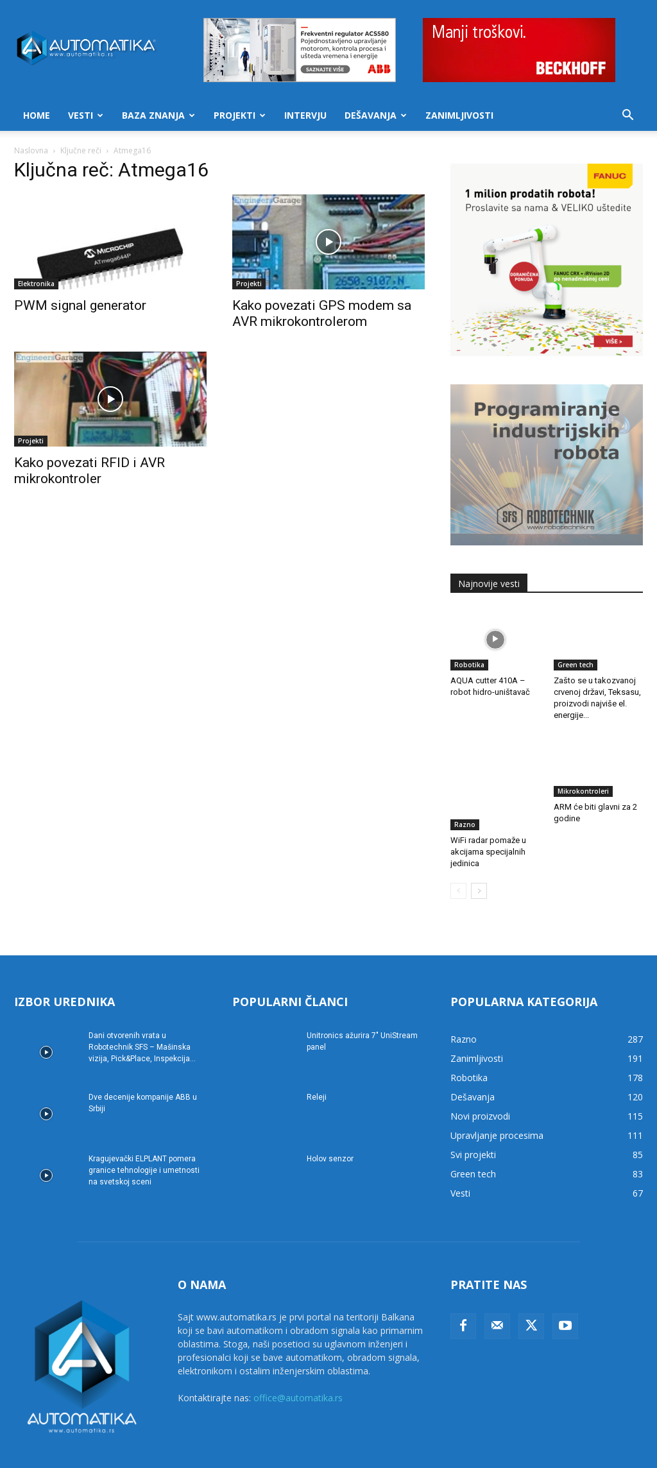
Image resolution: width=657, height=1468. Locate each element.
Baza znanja (158, 115)
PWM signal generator (80, 305)
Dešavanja (376, 115)
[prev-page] (458, 857)
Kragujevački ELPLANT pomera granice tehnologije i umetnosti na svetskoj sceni (144, 1137)
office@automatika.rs (298, 1364)
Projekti (240, 115)
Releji (317, 1063)
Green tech (575, 664)
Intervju (305, 115)
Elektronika (36, 283)
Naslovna (31, 150)
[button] (627, 116)
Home (36, 115)
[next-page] (479, 857)
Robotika (469, 664)
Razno (464, 791)
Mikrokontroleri (583, 791)
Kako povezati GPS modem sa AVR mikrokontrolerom (321, 313)
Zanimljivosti (459, 115)
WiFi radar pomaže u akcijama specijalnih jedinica (488, 818)
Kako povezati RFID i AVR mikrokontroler (89, 470)
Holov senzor (330, 1125)
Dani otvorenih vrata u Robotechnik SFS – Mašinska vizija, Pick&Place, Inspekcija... (142, 1014)
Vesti (85, 115)
